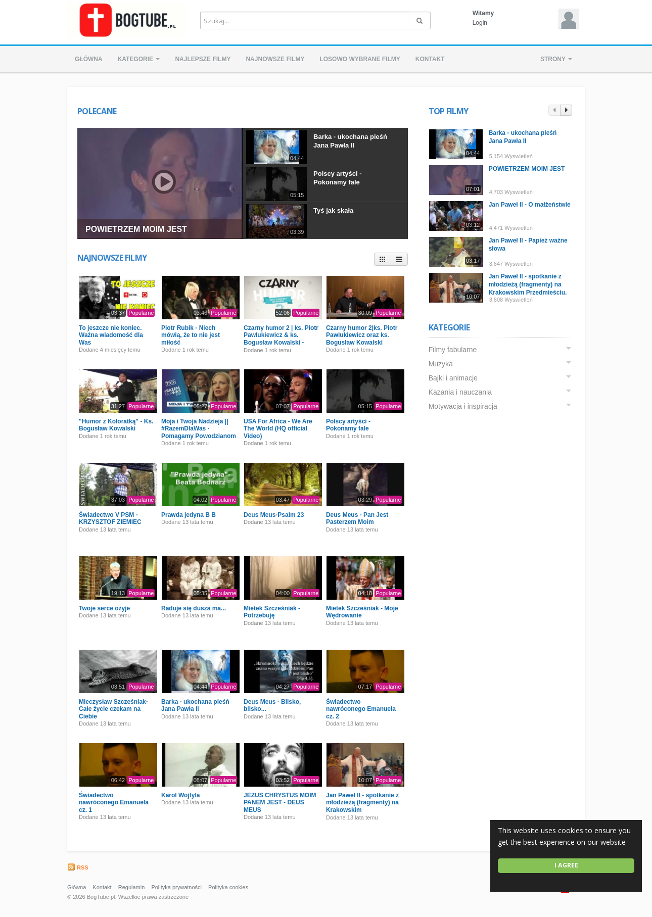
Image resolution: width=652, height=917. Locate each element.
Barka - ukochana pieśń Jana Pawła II (350, 141)
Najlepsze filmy (202, 59)
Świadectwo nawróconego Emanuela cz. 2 (361, 709)
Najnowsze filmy (275, 59)
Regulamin (131, 887)
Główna (89, 59)
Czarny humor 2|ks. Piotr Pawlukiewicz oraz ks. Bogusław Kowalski (361, 335)
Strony (556, 59)
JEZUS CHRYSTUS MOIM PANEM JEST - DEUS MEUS (280, 802)
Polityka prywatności (176, 887)
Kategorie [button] (139, 59)
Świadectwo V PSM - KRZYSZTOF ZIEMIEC (110, 518)
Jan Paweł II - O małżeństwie (530, 204)
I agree (566, 865)
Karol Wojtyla (180, 795)
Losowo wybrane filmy (359, 59)
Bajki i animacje (453, 378)
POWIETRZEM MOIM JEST (136, 229)
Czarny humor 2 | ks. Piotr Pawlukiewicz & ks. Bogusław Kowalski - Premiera (281, 338)
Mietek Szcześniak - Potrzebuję (272, 612)
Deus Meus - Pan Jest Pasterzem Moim (357, 518)
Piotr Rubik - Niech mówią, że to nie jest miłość (190, 335)
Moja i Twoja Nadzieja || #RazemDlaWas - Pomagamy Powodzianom (198, 429)
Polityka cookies (228, 887)
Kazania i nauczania (460, 392)
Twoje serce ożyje (104, 608)
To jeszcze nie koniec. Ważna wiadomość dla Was (111, 335)
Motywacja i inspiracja (463, 406)
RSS (77, 867)
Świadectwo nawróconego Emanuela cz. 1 (114, 802)
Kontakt (430, 59)
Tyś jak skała (333, 210)
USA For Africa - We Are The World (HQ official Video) (278, 429)
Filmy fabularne (453, 350)
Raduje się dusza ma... (193, 608)
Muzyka (441, 364)
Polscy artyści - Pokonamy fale (337, 178)
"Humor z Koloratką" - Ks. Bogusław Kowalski (116, 425)
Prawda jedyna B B (188, 514)
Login (480, 22)
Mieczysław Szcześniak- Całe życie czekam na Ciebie (113, 709)
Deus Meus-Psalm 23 (274, 514)
